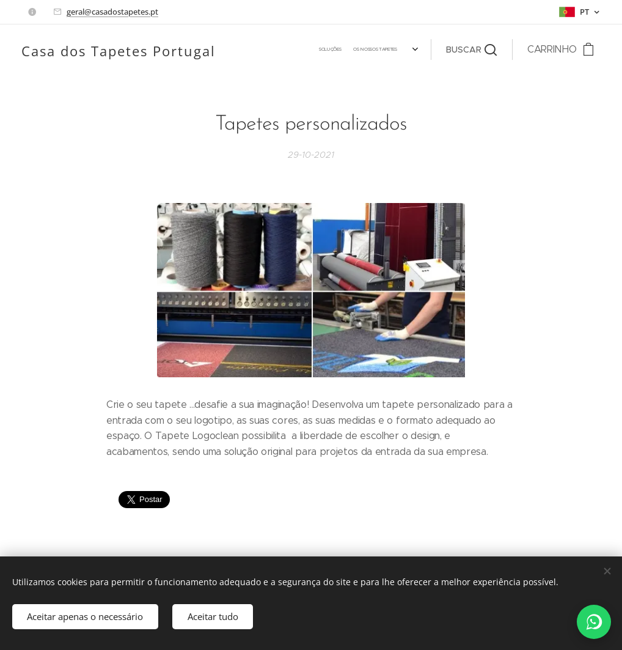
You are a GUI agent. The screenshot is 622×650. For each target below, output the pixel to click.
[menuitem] (252, 49)
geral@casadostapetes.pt (112, 11)
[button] (471, 49)
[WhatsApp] (594, 622)
